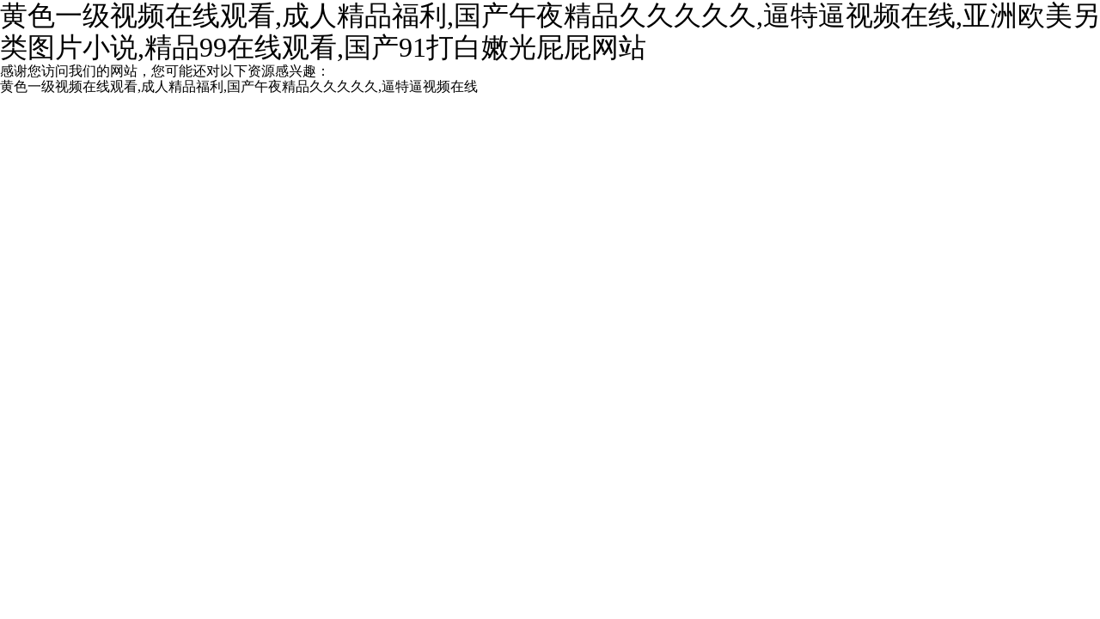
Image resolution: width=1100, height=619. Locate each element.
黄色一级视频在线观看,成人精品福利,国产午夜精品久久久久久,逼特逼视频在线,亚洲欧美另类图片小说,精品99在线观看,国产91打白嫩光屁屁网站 (550, 31)
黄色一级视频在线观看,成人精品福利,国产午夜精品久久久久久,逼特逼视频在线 (239, 86)
